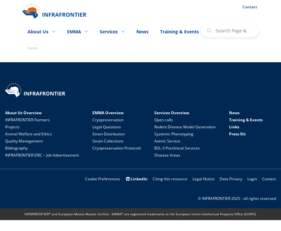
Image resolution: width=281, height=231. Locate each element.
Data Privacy (231, 179)
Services (109, 32)
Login (252, 179)
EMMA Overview (107, 113)
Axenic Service (167, 141)
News (142, 32)
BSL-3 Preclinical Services (177, 148)
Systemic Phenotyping (173, 134)
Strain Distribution (108, 134)
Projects (12, 127)
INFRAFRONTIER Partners (27, 120)
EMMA (74, 32)
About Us (38, 32)
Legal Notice (203, 179)
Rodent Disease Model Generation (185, 127)
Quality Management (24, 141)
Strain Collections (107, 141)
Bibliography (16, 148)
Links (234, 127)
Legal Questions (106, 127)
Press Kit (237, 134)
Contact (250, 7)
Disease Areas (167, 155)
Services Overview (171, 113)
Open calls (163, 120)
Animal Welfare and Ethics (28, 134)
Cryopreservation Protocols (116, 148)
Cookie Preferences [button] (102, 179)
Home (33, 48)
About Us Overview (23, 113)
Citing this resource (170, 179)
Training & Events (179, 32)
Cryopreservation (107, 120)
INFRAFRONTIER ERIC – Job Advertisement (42, 155)
